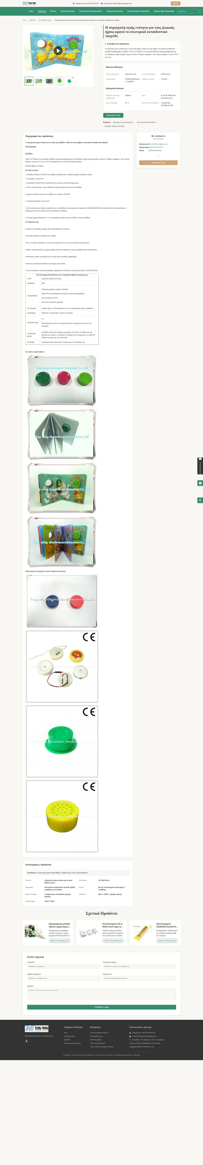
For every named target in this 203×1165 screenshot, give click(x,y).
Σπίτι (31, 11)
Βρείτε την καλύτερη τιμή (59, 941)
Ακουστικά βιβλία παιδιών (99, 1034)
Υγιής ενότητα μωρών (97, 1045)
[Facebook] (26, 1043)
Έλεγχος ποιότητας (114, 11)
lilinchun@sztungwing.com (122, 3)
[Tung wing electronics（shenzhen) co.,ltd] (36, 1033)
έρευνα (175, 3)
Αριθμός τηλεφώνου (34, 974)
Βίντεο (53, 11)
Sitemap (137, 1057)
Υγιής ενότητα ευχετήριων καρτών (102, 1048)
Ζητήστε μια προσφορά (164, 11)
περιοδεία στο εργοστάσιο (90, 11)
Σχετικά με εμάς (68, 11)
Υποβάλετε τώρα (101, 1009)
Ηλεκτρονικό (107, 974)
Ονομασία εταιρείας (109, 962)
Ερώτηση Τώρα (113, 115)
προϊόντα (32, 20)
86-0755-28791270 (92, 3)
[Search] (199, 11)
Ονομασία (31, 962)
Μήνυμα (30, 986)
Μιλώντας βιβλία (96, 1041)
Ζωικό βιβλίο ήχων (44, 20)
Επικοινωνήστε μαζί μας (138, 11)
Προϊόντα (42, 11)
